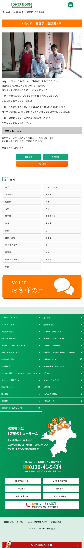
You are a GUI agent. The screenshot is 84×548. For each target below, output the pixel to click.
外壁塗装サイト (49, 359)
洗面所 (8, 201)
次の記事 (55, 157)
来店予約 (21, 488)
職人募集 (4, 394)
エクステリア (11, 245)
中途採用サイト (49, 387)
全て (7, 187)
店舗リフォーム (12, 259)
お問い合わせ (48, 401)
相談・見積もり (21, 496)
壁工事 (8, 216)
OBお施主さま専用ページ (53, 366)
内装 (47, 208)
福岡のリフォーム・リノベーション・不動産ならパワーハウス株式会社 (32, 522)
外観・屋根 (10, 237)
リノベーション (52, 187)
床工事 (48, 223)
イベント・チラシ (8, 338)
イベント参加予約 (59, 481)
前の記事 (28, 157)
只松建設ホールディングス (12, 408)
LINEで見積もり (21, 481)
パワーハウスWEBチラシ (53, 345)
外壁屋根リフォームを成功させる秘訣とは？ (61, 352)
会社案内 (4, 401)
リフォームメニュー (9, 317)
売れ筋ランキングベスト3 (53, 338)
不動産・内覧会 (7, 331)
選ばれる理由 (48, 324)
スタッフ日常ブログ (51, 380)
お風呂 (48, 194)
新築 (7, 266)
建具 (7, 223)
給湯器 (8, 252)
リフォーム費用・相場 (52, 331)
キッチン (9, 194)
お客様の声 (5, 366)
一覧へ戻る (42, 163)
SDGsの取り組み (50, 394)
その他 (48, 259)
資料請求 (59, 488)
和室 (7, 208)
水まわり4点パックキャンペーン (14, 345)
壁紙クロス (50, 216)
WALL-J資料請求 (8, 359)
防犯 (47, 252)
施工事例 (47, 317)
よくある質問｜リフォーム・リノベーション (19, 373)
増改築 (48, 237)
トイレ (48, 201)
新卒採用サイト (7, 387)
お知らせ (47, 373)
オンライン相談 (59, 496)
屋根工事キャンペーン (10, 352)
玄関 (7, 230)
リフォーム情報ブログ (10, 380)
